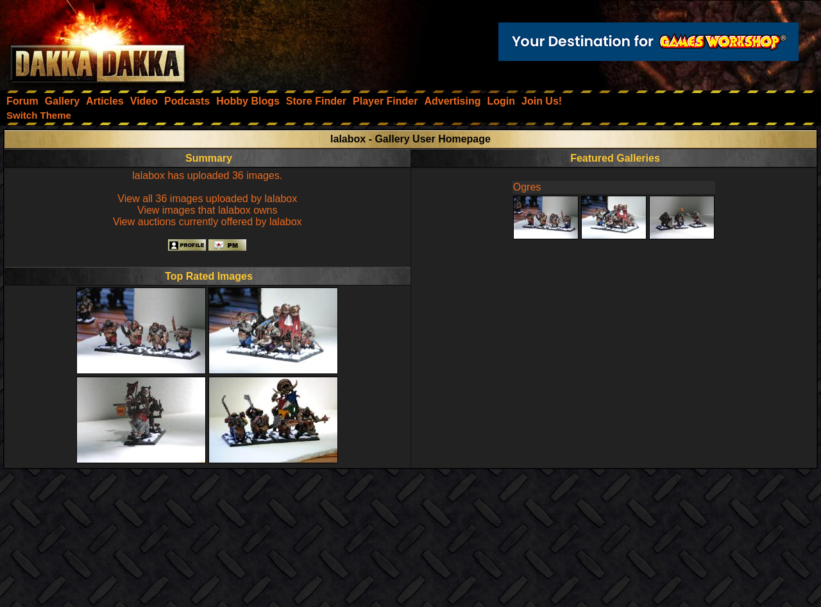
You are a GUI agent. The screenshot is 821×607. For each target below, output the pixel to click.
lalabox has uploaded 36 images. (207, 175)
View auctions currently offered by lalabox (207, 221)
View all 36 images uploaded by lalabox (207, 198)
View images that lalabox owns (207, 210)
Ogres (527, 187)
